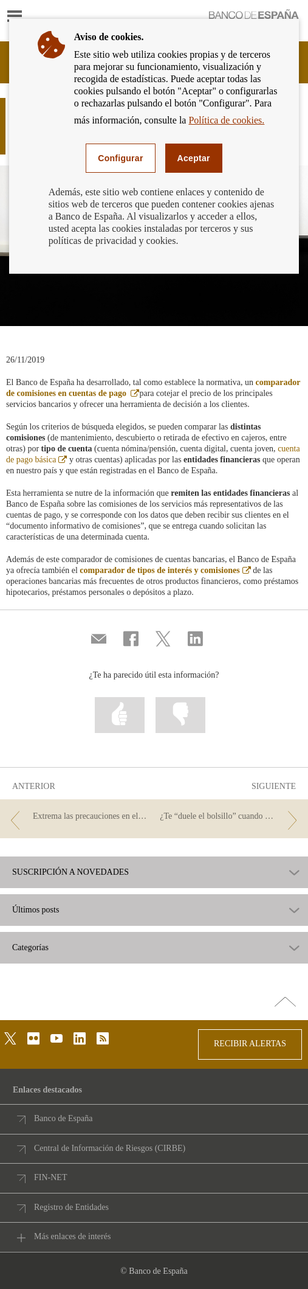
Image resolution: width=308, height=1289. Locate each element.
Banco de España (63, 1118)
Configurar (120, 158)
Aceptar (193, 158)
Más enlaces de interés (72, 1236)
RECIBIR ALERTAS (250, 1043)
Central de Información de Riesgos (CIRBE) (109, 1148)
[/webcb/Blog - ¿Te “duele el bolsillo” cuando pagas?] (231, 816)
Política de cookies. (226, 120)
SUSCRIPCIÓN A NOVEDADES (70, 872)
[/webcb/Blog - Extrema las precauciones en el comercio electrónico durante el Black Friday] (77, 816)
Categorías (30, 947)
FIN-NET (50, 1177)
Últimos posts (35, 910)
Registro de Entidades (71, 1207)
